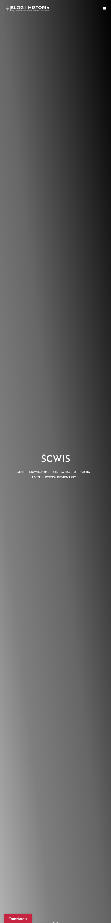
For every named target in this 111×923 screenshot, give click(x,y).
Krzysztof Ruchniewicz (49, 472)
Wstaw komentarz (60, 477)
